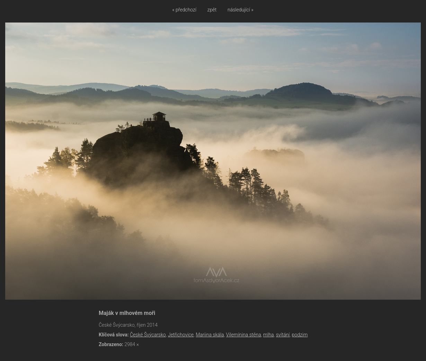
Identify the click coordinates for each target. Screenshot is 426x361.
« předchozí (184, 9)
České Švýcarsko (148, 334)
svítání (283, 334)
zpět (211, 9)
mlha (268, 334)
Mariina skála (210, 334)
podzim (300, 334)
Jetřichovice (181, 334)
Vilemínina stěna (243, 334)
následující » (241, 9)
